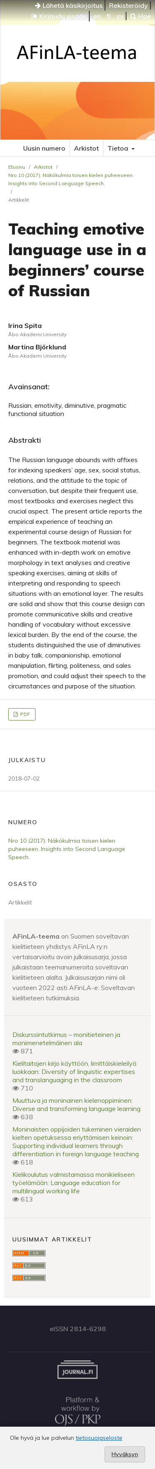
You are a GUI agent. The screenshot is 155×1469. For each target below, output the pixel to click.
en (97, 16)
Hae (140, 16)
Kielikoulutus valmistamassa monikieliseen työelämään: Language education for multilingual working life (73, 1182)
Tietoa (118, 148)
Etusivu (16, 167)
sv (120, 16)
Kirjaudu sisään (59, 16)
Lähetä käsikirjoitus (69, 5)
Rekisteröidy (128, 5)
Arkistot (86, 148)
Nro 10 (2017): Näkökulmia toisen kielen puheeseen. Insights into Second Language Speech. (71, 179)
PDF (24, 714)
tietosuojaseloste (99, 1437)
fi (109, 16)
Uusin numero (44, 148)
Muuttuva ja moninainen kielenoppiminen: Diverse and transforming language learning (76, 1104)
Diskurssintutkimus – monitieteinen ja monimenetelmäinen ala (66, 1038)
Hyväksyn (125, 1454)
